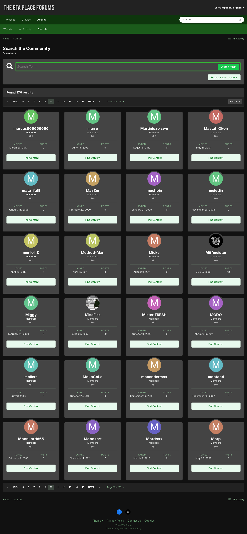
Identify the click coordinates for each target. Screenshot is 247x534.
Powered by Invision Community (123, 528)
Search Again (228, 66)
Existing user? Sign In (229, 7)
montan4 (216, 377)
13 (70, 101)
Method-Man (92, 252)
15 (83, 101)
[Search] (197, 20)
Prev (15, 101)
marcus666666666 (31, 128)
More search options (224, 77)
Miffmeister (216, 252)
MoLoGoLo (93, 377)
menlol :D (31, 252)
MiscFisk (93, 315)
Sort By (235, 102)
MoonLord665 (31, 439)
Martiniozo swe (154, 128)
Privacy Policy (115, 520)
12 (63, 101)
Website (10, 19)
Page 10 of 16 (115, 101)
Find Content (31, 157)
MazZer (93, 190)
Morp (216, 439)
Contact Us (134, 520)
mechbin (154, 190)
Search (42, 29)
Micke (154, 252)
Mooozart (93, 439)
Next (91, 101)
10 (51, 101)
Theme (97, 520)
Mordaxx (154, 439)
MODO (216, 315)
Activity (41, 21)
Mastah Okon (216, 128)
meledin (216, 190)
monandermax (154, 377)
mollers (31, 377)
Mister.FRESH (154, 315)
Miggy (31, 315)
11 (57, 101)
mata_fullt (31, 190)
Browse (26, 19)
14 (76, 101)
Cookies (149, 520)
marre (92, 128)
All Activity (25, 29)
